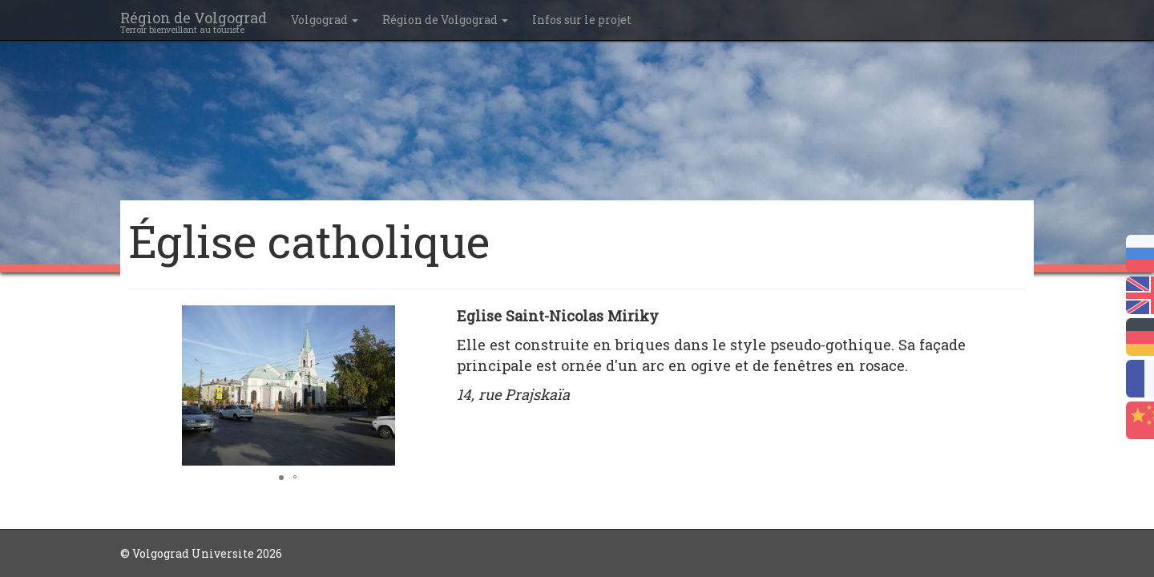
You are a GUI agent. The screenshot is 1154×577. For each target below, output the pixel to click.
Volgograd (324, 19)
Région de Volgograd (445, 19)
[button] (434, 320)
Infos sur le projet (581, 19)
